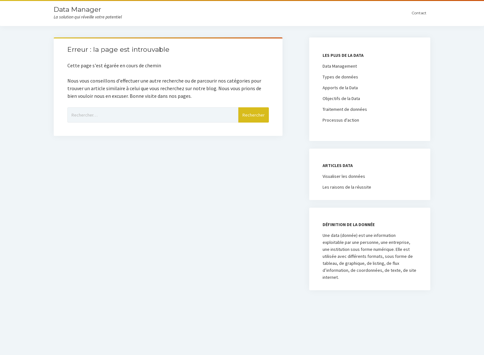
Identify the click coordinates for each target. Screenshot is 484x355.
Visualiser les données (344, 176)
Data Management (340, 66)
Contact (419, 12)
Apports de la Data (340, 87)
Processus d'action (341, 120)
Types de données (340, 77)
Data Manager (77, 9)
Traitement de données (345, 109)
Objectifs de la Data (341, 98)
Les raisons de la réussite (347, 187)
